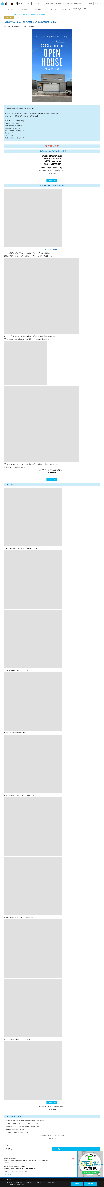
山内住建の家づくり (38, 9)
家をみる (10, 9)
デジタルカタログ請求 (47, 3)
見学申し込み (52, 180)
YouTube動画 (24, 9)
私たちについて (66, 9)
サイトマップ (8, 1174)
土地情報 (90, 3)
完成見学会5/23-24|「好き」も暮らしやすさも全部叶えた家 (70, 3)
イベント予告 (8, 1149)
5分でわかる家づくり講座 (79, 9)
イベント (93, 9)
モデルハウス (52, 9)
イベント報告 (56, 1149)
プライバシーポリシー (42, 1182)
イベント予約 (36, 3)
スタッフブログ (98, 3)
